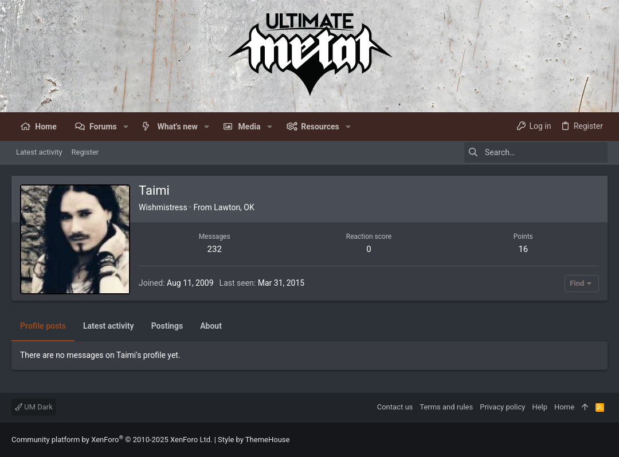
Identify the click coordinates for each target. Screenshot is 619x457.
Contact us (395, 407)
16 (523, 249)
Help (539, 407)
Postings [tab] (167, 325)
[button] (126, 126)
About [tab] (211, 325)
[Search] (536, 152)
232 (214, 249)
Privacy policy (502, 407)
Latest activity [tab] (108, 325)
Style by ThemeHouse (253, 439)
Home (564, 407)
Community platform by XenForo (111, 439)
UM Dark (34, 407)
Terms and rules (446, 407)
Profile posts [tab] (43, 325)
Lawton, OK (234, 207)
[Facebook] (602, 439)
